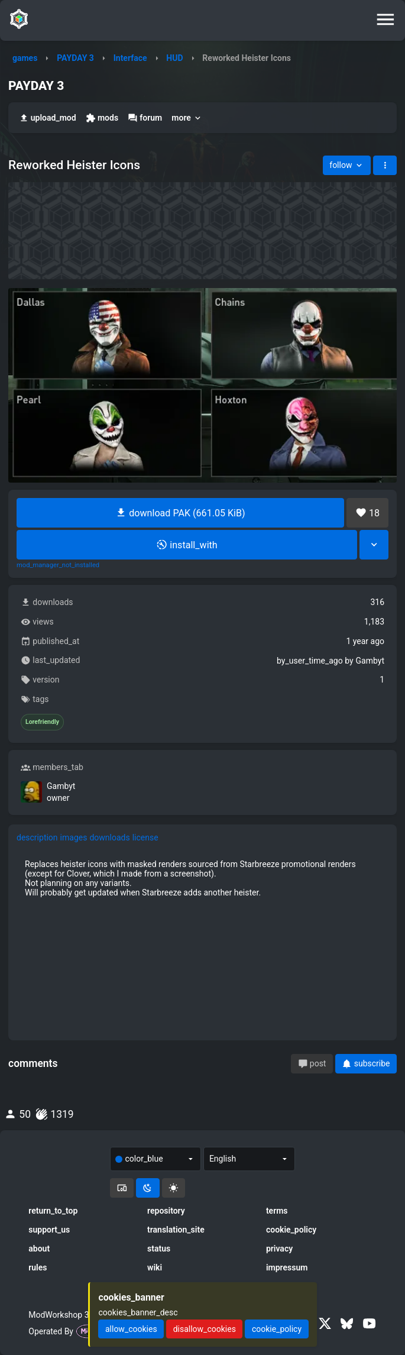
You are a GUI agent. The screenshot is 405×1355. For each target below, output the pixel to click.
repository (166, 1210)
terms (277, 1210)
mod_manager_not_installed (58, 565)
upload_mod (47, 118)
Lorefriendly (42, 722)
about (39, 1248)
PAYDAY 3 (75, 58)
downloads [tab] (109, 837)
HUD (174, 58)
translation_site (176, 1229)
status (158, 1248)
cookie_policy (291, 1229)
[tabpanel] (202, 878)
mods (102, 118)
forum (145, 118)
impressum (287, 1267)
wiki (154, 1267)
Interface (130, 58)
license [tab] (145, 837)
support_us (49, 1229)
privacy (279, 1248)
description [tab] (37, 837)
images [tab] (74, 837)
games (24, 58)
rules (37, 1267)
